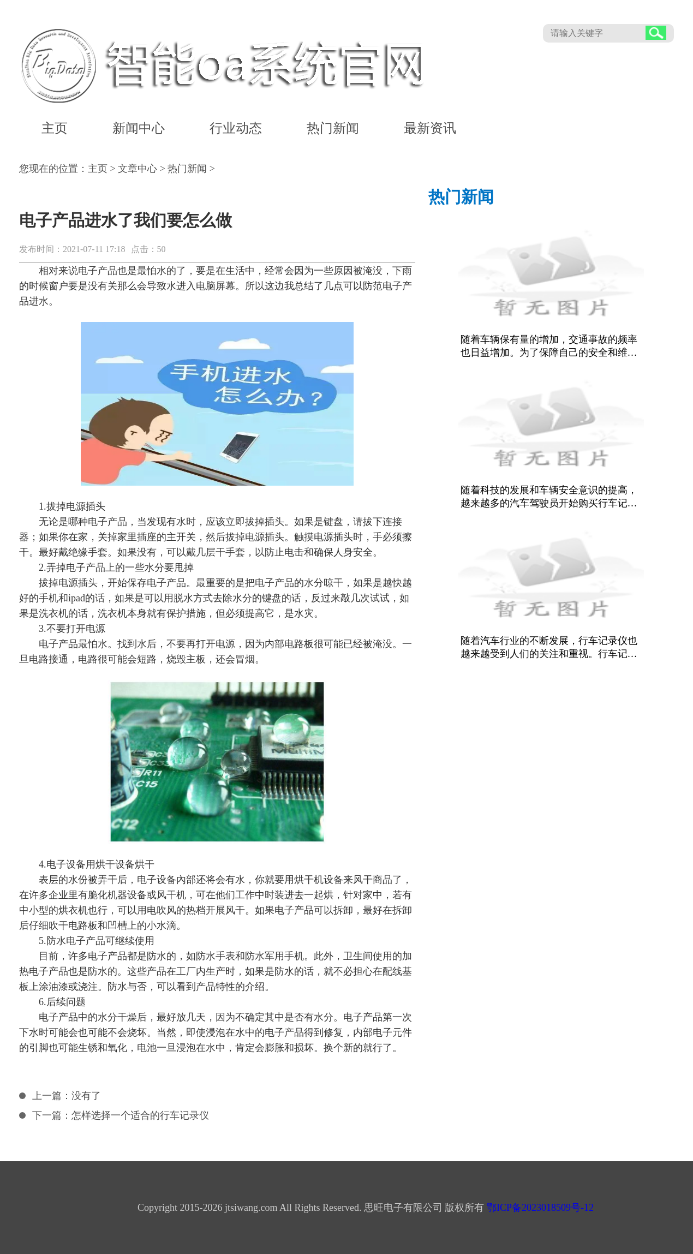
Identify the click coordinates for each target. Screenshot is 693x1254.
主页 (54, 128)
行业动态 (236, 128)
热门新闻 (333, 128)
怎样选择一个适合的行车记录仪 (140, 1115)
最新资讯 (430, 128)
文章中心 (137, 168)
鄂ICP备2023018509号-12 (540, 1207)
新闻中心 (138, 128)
